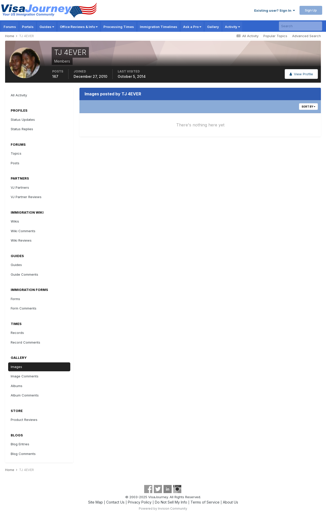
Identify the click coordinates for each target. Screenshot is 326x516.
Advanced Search (306, 36)
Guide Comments (24, 274)
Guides (46, 27)
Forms (15, 299)
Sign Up (311, 10)
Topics (16, 153)
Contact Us (115, 502)
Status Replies (22, 129)
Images (16, 367)
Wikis (15, 221)
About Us (230, 502)
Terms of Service (205, 502)
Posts (15, 163)
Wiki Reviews (21, 240)
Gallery (213, 27)
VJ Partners (20, 187)
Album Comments (25, 395)
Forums (10, 27)
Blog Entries (20, 444)
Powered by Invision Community (163, 508)
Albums (16, 386)
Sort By (308, 106)
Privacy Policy (140, 502)
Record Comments (25, 342)
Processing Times (118, 27)
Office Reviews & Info (79, 27)
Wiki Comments (23, 231)
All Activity (19, 95)
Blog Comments (23, 454)
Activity (232, 27)
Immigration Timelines (158, 27)
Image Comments (24, 376)
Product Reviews (24, 420)
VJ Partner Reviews (26, 197)
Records (17, 333)
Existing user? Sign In (274, 10)
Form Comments (23, 308)
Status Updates (23, 119)
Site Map (95, 502)
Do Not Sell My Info (171, 502)
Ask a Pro (192, 27)
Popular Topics (275, 36)
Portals (28, 27)
